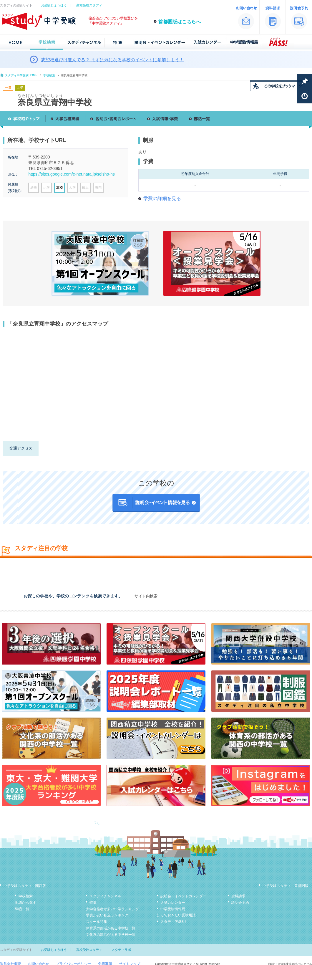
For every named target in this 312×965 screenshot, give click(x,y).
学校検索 (49, 75)
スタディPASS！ (173, 922)
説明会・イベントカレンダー (183, 896)
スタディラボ (121, 949)
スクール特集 (96, 922)
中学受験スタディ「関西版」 (26, 886)
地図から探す (25, 902)
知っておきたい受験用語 (176, 915)
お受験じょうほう (54, 5)
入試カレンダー (172, 902)
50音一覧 (22, 909)
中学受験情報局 (172, 909)
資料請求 (238, 896)
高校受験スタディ (89, 5)
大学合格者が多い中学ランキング (112, 909)
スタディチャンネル (105, 896)
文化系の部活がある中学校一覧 (110, 935)
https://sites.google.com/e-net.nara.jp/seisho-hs (71, 174)
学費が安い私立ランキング (107, 915)
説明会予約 (240, 902)
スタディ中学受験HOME (21, 75)
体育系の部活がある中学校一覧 (110, 928)
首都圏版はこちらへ (179, 21)
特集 (93, 902)
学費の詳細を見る (162, 198)
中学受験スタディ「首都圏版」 (287, 886)
